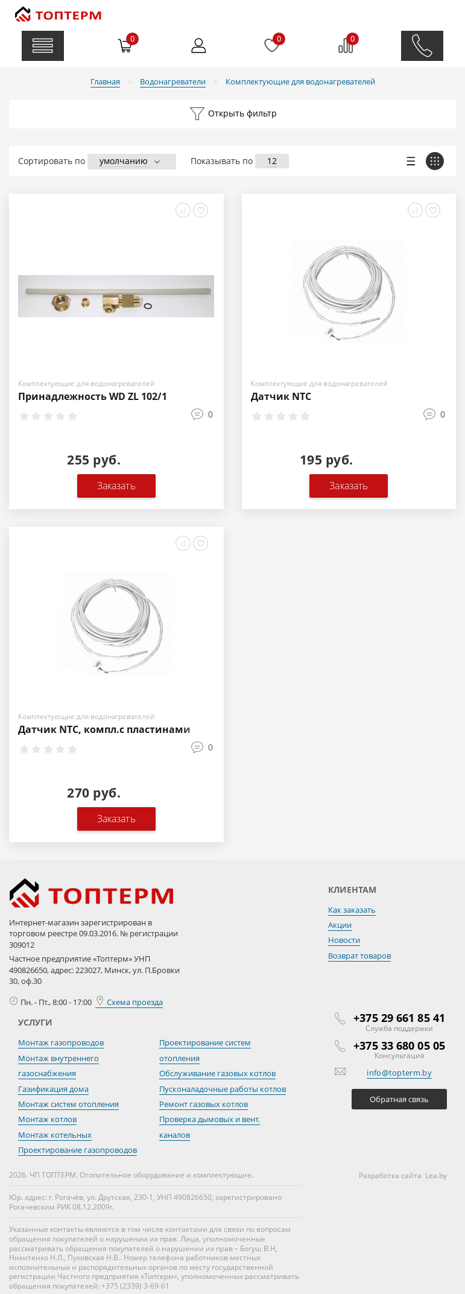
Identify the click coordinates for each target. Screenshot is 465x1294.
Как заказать (352, 909)
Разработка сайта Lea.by (403, 1175)
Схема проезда (129, 1002)
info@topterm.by (399, 1072)
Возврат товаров (359, 955)
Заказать (116, 485)
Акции (340, 924)
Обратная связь (399, 1099)
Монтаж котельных (55, 1134)
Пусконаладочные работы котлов (222, 1088)
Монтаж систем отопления (68, 1104)
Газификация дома (53, 1088)
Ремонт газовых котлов (203, 1104)
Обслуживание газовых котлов (217, 1073)
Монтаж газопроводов (61, 1042)
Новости (344, 939)
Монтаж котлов (47, 1119)
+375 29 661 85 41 (399, 1017)
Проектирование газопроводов (77, 1149)
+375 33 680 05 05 (399, 1045)
